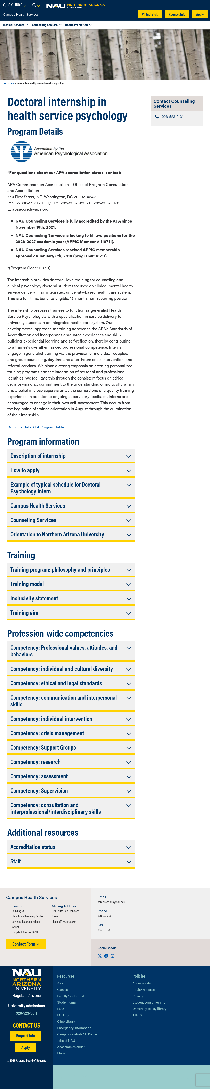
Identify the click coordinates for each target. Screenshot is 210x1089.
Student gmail (67, 1002)
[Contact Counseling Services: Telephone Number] (177, 117)
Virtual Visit (150, 14)
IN (5, 83)
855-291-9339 (105, 929)
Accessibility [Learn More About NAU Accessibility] (141, 983)
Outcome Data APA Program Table (38, 427)
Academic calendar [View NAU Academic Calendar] (71, 1047)
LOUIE (62, 1009)
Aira (60, 983)
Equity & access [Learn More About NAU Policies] (144, 989)
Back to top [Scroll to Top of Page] (186, 1077)
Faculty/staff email (70, 996)
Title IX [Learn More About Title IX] (137, 1015)
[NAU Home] (33, 6)
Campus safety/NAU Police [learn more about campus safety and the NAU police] (77, 1034)
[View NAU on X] (60, 1077)
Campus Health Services (21, 14)
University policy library (149, 1009)
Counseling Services (45, 24)
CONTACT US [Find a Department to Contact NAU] (26, 1025)
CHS (12, 83)
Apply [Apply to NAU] (25, 1047)
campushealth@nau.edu (111, 901)
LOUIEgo (63, 1015)
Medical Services (13, 24)
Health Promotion (76, 24)
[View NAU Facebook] (68, 1077)
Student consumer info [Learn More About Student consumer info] (148, 1002)
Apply (200, 14)
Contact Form (25, 943)
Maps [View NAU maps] (61, 1053)
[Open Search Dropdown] (203, 5)
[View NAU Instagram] (85, 1077)
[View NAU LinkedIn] (77, 1077)
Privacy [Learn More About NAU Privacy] (137, 996)
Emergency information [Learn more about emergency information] (74, 1028)
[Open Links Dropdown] (181, 5)
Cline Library (66, 1021)
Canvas (62, 989)
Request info (177, 14)
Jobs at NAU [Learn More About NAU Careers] (66, 1040)
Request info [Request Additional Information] (25, 1035)
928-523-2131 (104, 915)
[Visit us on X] (100, 956)
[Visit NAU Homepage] (26, 979)
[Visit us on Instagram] (112, 956)
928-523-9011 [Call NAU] (26, 1012)
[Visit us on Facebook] (106, 956)
